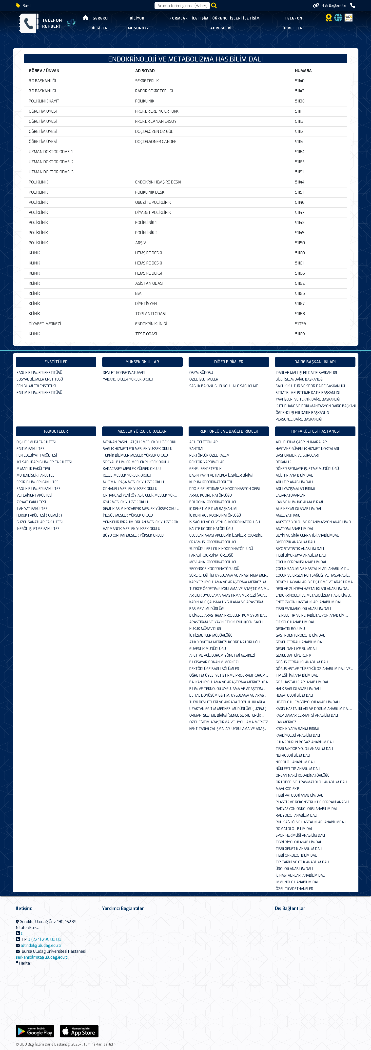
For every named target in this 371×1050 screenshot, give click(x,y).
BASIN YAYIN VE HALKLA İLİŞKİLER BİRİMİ (221, 475)
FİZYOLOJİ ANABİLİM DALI (295, 622)
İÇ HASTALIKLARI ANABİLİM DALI (300, 875)
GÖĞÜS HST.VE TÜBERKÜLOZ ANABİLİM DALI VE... (314, 668)
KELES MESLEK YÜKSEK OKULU (127, 475)
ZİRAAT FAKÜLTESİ (31, 502)
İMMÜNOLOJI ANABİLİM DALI (297, 882)
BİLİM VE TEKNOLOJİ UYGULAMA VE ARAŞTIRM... (227, 689)
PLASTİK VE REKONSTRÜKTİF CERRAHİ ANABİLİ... (313, 802)
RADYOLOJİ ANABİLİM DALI (296, 815)
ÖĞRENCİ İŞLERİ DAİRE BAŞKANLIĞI (303, 412)
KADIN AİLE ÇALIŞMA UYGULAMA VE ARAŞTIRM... (227, 602)
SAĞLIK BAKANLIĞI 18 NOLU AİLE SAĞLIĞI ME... (224, 386)
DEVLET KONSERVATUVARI (124, 372)
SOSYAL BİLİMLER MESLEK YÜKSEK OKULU (136, 462)
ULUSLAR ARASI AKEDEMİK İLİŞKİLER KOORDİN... (226, 535)
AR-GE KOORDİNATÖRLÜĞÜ (210, 495)
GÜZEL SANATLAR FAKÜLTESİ (39, 522)
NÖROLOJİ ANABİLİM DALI (295, 762)
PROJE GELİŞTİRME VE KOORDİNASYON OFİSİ (224, 488)
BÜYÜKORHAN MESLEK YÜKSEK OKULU (133, 535)
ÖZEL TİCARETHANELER (294, 889)
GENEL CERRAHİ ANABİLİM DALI (300, 642)
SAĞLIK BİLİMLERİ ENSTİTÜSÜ (39, 372)
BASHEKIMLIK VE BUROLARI (297, 455)
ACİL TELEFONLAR (203, 442)
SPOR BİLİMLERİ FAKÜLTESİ (38, 482)
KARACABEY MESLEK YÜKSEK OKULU (132, 468)
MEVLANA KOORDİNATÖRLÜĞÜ (213, 562)
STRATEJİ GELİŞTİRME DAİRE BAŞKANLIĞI (308, 392)
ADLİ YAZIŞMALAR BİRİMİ (295, 488)
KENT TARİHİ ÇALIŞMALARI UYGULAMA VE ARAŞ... (228, 729)
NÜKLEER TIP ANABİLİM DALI (298, 769)
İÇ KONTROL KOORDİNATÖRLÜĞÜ (215, 515)
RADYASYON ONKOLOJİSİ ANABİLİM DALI (307, 809)
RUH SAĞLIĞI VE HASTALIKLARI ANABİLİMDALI (311, 822)
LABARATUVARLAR (291, 495)
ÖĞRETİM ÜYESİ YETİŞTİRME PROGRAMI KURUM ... (229, 675)
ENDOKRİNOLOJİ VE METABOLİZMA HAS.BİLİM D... (314, 595)
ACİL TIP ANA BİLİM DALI (294, 475)
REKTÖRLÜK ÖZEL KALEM (209, 455)
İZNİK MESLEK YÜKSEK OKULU (126, 502)
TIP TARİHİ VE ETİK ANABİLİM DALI (302, 862)
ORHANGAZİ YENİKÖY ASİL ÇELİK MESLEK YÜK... (140, 495)
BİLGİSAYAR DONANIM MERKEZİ (213, 662)
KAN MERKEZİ (286, 722)
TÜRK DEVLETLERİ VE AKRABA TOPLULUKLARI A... (228, 702)
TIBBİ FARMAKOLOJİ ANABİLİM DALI (303, 608)
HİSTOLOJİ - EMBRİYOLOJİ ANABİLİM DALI (308, 702)
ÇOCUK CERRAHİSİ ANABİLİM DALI (302, 562)
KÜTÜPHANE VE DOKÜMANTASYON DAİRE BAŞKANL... (315, 406)
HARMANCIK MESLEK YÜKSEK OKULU (131, 528)
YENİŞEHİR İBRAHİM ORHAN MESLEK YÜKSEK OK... (141, 522)
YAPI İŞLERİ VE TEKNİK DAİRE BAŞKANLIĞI (308, 399)
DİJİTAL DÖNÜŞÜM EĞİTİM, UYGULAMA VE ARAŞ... (227, 695)
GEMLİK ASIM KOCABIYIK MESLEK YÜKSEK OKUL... (141, 508)
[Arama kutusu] (182, 5)
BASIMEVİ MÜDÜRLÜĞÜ (207, 608)
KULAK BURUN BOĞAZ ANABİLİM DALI (305, 742)
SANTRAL (196, 448)
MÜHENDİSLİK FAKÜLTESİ (36, 475)
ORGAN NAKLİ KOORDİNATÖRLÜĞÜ (303, 775)
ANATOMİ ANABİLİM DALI (295, 528)
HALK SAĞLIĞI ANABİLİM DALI (298, 689)
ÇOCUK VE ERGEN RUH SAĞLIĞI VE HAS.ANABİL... (313, 575)
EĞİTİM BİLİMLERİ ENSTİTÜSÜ (39, 392)
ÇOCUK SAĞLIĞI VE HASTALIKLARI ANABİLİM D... (312, 568)
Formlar (179, 18)
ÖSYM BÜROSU (201, 372)
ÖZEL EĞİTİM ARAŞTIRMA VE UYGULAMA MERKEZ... (229, 722)
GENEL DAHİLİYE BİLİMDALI (296, 648)
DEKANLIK (283, 462)
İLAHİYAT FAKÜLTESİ (32, 508)
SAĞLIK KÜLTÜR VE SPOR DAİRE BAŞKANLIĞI (310, 386)
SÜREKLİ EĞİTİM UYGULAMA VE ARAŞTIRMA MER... (229, 575)
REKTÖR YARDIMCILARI (207, 462)
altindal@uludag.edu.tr (41, 945)
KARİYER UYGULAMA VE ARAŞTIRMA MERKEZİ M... (228, 582)
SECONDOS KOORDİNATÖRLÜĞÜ (214, 568)
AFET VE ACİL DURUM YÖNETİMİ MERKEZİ (222, 655)
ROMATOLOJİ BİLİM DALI (294, 829)
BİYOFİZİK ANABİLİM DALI (295, 542)
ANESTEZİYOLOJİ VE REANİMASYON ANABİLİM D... (314, 522)
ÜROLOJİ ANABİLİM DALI (294, 869)
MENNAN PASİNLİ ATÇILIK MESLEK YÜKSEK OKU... (140, 442)
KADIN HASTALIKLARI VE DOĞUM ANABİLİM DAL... (314, 709)
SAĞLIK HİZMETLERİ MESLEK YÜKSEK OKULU (137, 448)
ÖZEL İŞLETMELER (203, 379)
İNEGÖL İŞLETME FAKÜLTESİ (38, 528)
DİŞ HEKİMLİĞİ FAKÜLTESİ (36, 442)
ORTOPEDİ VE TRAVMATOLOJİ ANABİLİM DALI (311, 782)
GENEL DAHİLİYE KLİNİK (293, 655)
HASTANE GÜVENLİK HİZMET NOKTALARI (307, 448)
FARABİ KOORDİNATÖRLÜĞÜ (211, 555)
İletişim (200, 18)
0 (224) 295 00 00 (44, 939)
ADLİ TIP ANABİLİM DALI (294, 482)
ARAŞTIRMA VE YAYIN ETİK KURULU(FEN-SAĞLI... (227, 622)
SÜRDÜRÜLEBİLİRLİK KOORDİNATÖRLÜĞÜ (221, 548)
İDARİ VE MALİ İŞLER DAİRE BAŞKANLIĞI (306, 372)
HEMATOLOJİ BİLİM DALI (294, 695)
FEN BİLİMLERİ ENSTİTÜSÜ (37, 386)
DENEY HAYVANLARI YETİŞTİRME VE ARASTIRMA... (315, 582)
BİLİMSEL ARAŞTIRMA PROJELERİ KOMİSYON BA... (228, 615)
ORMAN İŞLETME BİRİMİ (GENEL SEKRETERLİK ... (226, 715)
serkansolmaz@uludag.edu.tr (42, 957)
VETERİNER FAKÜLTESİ (34, 495)
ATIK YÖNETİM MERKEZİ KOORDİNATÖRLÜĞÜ (224, 642)
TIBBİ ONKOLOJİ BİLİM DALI (296, 855)
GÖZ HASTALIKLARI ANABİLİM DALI (303, 682)
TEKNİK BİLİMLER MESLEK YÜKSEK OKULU (135, 455)
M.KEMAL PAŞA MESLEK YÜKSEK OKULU (134, 482)
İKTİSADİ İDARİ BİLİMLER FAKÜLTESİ (44, 462)
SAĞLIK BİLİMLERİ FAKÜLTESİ (39, 488)
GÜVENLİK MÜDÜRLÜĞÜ (207, 648)
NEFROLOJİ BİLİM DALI (293, 755)
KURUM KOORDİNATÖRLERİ (210, 482)
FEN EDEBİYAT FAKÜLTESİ (37, 455)
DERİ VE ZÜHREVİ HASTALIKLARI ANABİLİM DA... (313, 588)
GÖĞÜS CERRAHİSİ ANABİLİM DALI (302, 662)
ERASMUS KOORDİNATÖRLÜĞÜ (213, 542)
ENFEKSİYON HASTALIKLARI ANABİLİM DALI (309, 602)
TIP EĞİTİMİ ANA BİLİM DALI (297, 675)
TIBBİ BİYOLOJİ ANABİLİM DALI (299, 842)
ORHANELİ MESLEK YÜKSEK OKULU (130, 488)
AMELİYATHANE (288, 515)
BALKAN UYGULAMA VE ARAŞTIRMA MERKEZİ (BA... (229, 682)
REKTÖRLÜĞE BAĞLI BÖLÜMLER (214, 668)
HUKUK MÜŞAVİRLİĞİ (205, 628)
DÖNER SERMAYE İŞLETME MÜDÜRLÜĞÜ (307, 468)
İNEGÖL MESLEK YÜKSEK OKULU (128, 515)
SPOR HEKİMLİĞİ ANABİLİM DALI (300, 835)
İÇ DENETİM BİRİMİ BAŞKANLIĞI (213, 508)
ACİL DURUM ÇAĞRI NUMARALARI (302, 442)
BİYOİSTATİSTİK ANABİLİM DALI (300, 548)
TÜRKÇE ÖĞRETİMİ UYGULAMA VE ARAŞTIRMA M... (229, 588)
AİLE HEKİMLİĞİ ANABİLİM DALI (299, 508)
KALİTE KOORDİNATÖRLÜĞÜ (211, 528)
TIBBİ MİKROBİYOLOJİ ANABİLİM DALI (304, 749)
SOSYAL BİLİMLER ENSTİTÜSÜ (40, 379)
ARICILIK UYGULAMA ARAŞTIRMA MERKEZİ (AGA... (228, 595)
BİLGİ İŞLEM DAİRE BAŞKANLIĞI (299, 379)
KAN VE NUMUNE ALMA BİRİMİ (299, 502)
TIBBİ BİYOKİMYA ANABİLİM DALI (301, 555)
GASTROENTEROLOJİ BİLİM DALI (301, 635)
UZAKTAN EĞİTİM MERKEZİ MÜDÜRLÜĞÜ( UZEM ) (227, 709)
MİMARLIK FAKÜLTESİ (33, 468)
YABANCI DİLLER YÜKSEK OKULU (128, 379)
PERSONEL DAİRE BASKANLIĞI (299, 419)
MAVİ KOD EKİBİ (288, 789)
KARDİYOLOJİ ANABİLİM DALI (298, 735)
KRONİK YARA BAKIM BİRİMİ (297, 729)
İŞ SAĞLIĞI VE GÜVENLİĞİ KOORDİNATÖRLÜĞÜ (224, 522)
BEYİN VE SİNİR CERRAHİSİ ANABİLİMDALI (307, 535)
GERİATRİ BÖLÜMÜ (290, 628)
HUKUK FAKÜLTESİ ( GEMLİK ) (39, 515)
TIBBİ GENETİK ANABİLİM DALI (299, 849)
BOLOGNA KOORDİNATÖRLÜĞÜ (213, 502)
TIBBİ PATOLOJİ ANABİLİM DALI (300, 795)
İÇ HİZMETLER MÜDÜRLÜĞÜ (211, 635)
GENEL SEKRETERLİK (205, 468)
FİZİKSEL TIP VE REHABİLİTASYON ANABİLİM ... (312, 615)
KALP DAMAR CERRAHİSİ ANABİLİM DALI (307, 715)
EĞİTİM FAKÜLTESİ (31, 448)
